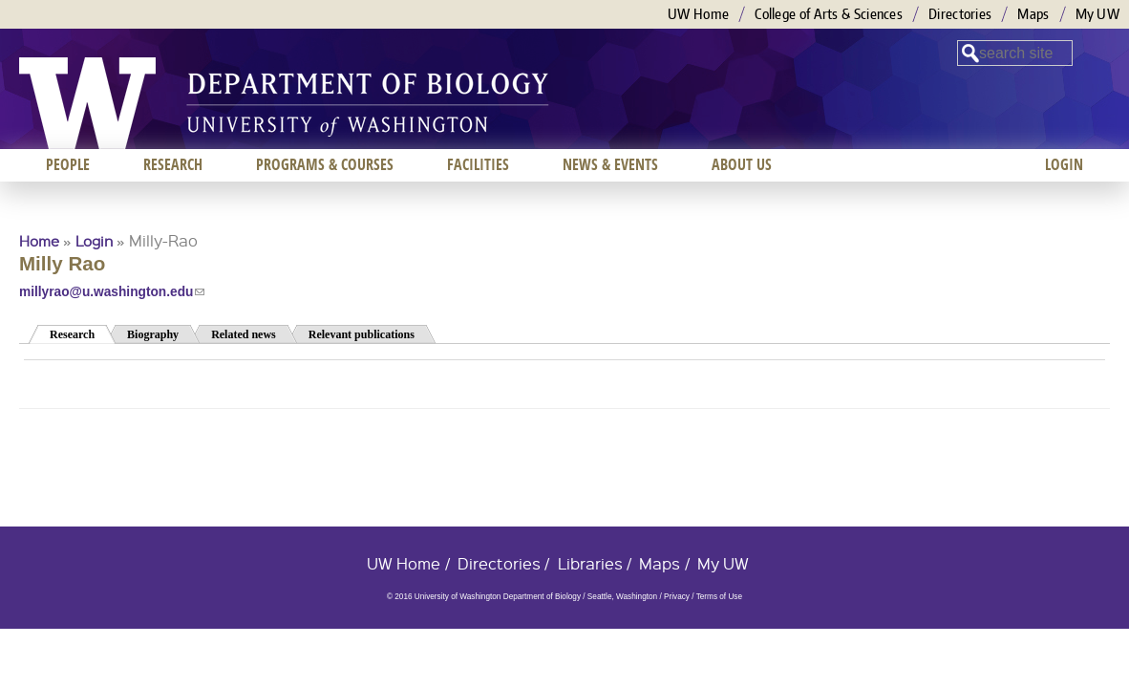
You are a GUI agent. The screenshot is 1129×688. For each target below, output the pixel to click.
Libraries (590, 563)
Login (94, 240)
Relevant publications (362, 334)
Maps (1033, 14)
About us (742, 164)
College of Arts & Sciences (829, 14)
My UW (1098, 14)
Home (39, 240)
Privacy (677, 596)
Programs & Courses (325, 164)
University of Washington (87, 103)
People (68, 164)
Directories (959, 14)
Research (83, 333)
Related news (243, 334)
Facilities (478, 164)
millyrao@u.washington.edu (111, 292)
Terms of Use (719, 596)
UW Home (698, 14)
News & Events (610, 164)
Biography (153, 334)
